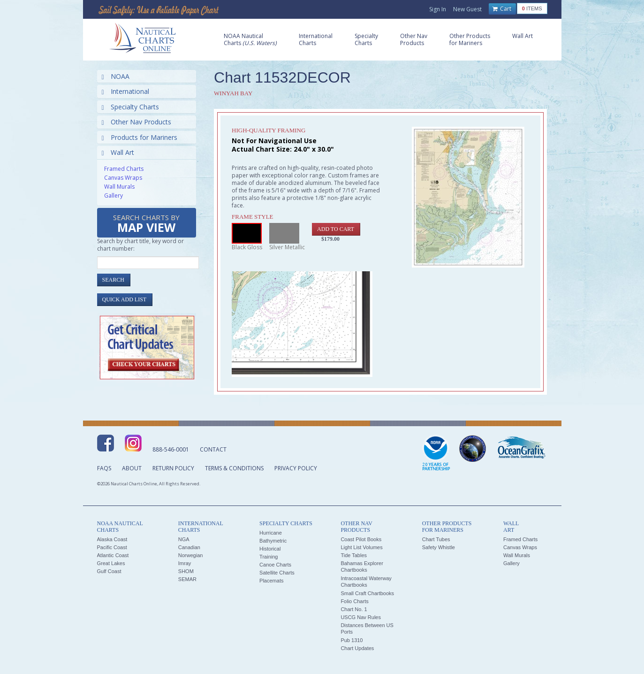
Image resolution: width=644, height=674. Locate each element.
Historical (269, 548)
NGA (183, 539)
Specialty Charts (130, 106)
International (125, 91)
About (132, 468)
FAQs (104, 468)
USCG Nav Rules (361, 617)
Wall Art (118, 152)
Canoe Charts (275, 564)
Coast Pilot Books (361, 539)
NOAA (115, 76)
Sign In (437, 9)
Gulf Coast (109, 571)
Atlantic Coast (113, 555)
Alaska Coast (112, 539)
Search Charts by (146, 224)
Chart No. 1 (354, 609)
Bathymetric (273, 541)
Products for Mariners (139, 137)
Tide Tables (354, 555)
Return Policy (173, 468)
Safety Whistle (438, 547)
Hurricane (270, 533)
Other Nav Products (136, 121)
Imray (184, 563)
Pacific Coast (112, 547)
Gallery (113, 195)
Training (268, 556)
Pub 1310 (352, 640)
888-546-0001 (170, 449)
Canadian (189, 547)
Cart (501, 9)
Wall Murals (119, 187)
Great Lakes (111, 563)
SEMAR (187, 579)
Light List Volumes (361, 547)
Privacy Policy (295, 468)
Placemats (271, 580)
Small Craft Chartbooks (367, 593)
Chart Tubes (436, 539)
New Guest (467, 9)
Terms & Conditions (234, 468)
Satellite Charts (277, 572)
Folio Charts (354, 601)
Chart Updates (357, 648)
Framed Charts (124, 169)
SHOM (186, 571)
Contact (213, 449)
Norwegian (190, 555)
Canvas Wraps (123, 178)
